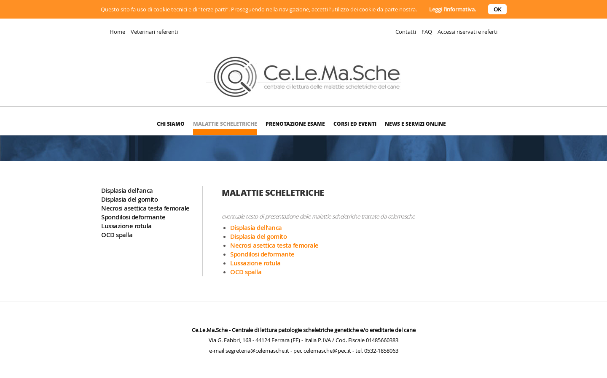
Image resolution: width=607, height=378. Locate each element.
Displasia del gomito (129, 199)
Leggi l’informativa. (452, 9)
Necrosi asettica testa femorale (145, 208)
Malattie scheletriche (225, 123)
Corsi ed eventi (354, 123)
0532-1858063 (381, 350)
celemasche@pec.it (327, 350)
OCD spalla (116, 234)
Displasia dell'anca (127, 190)
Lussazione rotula (126, 225)
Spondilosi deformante (133, 217)
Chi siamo (171, 123)
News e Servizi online (415, 123)
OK (497, 9)
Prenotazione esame (295, 123)
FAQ (427, 31)
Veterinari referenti (154, 31)
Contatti (405, 31)
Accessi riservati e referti (467, 31)
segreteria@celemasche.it (257, 350)
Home (117, 31)
